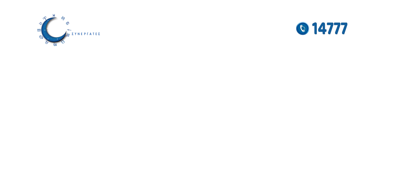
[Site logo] (68, 30)
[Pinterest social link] (352, 5)
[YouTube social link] (344, 5)
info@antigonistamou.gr (53, 5)
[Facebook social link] (331, 5)
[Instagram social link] (337, 5)
